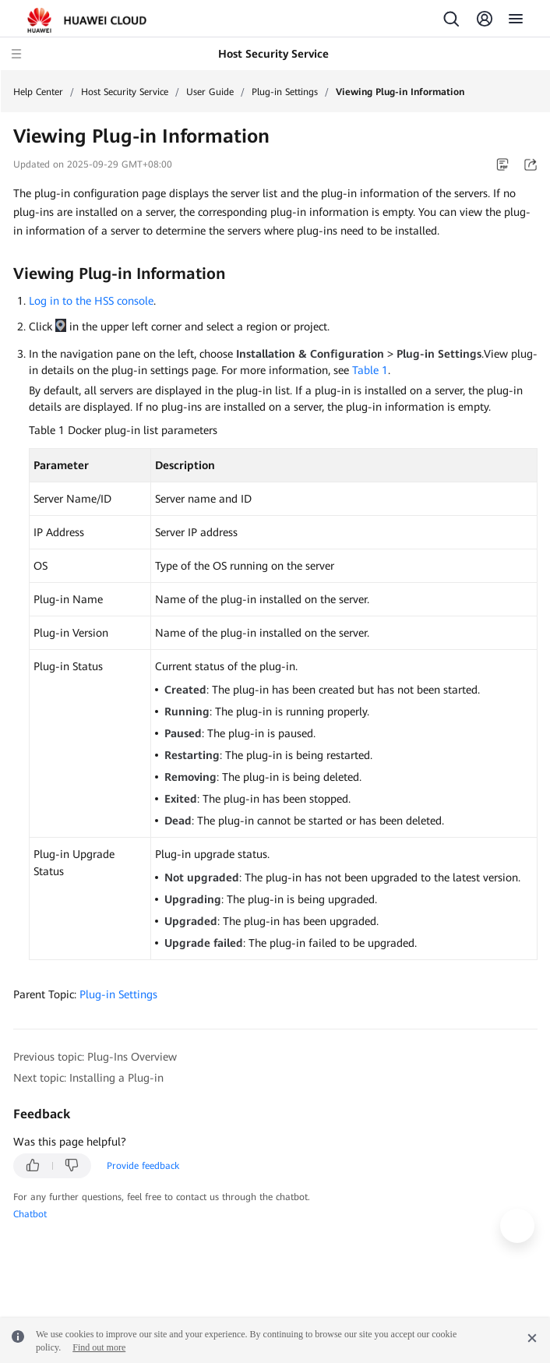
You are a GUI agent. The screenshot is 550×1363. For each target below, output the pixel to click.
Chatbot (30, 1214)
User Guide (210, 92)
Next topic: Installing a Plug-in (88, 1078)
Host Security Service (124, 92)
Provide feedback (143, 1165)
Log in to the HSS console (91, 301)
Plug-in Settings (285, 92)
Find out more (98, 1347)
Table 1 (370, 370)
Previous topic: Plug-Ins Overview (95, 1056)
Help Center (38, 92)
